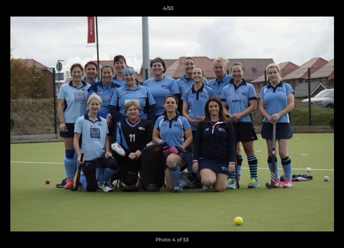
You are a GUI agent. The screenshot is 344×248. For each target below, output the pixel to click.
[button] (315, 10)
